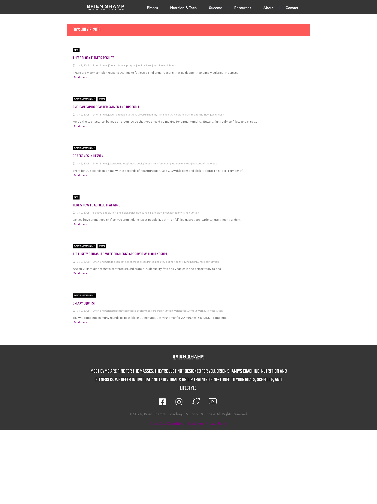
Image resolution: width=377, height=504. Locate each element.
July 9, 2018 (82, 65)
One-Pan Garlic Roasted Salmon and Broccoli (108, 107)
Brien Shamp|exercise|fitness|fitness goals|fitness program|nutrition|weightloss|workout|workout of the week (158, 310)
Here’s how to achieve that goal (98, 205)
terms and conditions (165, 423)
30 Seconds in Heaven (89, 156)
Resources (242, 7)
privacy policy (218, 423)
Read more (80, 77)
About (268, 7)
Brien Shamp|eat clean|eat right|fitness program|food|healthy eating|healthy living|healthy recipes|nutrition (156, 261)
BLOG (76, 50)
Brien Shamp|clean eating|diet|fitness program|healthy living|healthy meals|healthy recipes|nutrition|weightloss (158, 114)
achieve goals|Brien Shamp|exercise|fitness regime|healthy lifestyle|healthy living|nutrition (146, 212)
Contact (291, 7)
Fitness (152, 7)
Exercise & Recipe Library (84, 99)
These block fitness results (94, 58)
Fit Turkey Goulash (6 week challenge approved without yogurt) (124, 254)
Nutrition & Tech (183, 7)
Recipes (102, 99)
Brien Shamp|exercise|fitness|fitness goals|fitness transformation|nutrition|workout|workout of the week (155, 163)
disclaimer (195, 423)
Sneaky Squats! (84, 303)
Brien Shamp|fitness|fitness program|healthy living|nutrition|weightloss (134, 65)
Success (215, 7)
